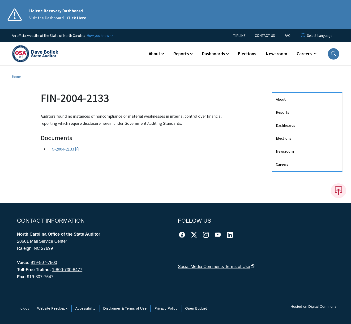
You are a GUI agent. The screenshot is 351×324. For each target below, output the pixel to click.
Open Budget (196, 308)
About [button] (154, 54)
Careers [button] (305, 54)
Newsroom (276, 54)
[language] (319, 35)
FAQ (287, 35)
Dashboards (285, 125)
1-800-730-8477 (67, 269)
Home (16, 76)
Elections (247, 54)
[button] (333, 54)
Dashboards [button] (213, 54)
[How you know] (99, 35)
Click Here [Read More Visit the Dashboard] (76, 18)
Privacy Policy (165, 308)
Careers (282, 164)
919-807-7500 (44, 262)
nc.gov (23, 308)
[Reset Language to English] (303, 35)
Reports (282, 112)
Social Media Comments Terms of (216, 266)
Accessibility (85, 308)
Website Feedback (52, 308)
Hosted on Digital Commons (313, 306)
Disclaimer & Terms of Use (125, 308)
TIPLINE (239, 35)
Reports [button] (181, 54)
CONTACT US (265, 35)
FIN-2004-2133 (63, 149)
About (281, 99)
